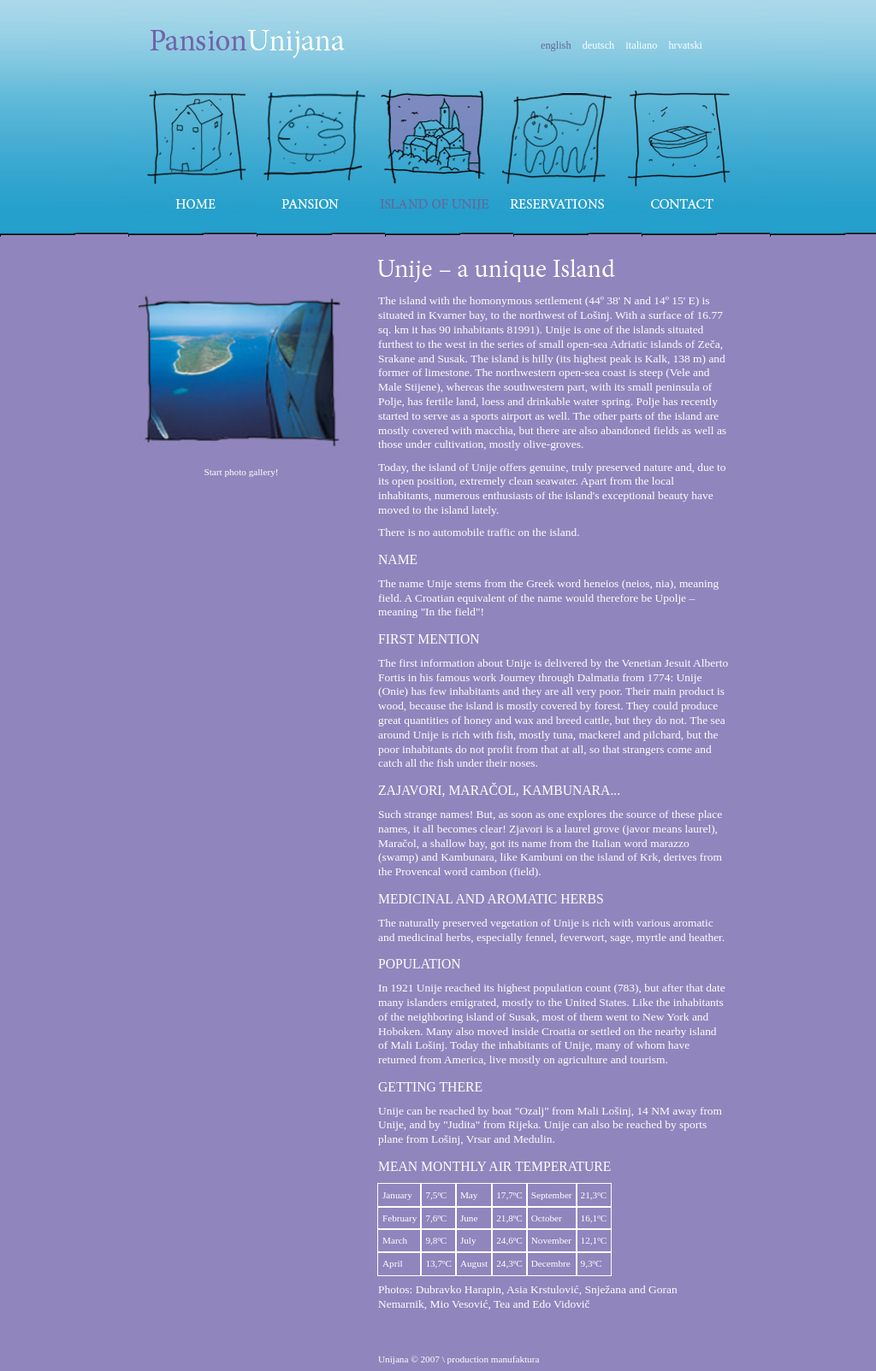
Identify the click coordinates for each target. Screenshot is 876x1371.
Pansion (315, 149)
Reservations (557, 149)
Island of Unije (434, 149)
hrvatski (685, 45)
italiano (641, 45)
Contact (683, 149)
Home (193, 149)
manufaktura (515, 1359)
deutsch (599, 45)
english (556, 45)
